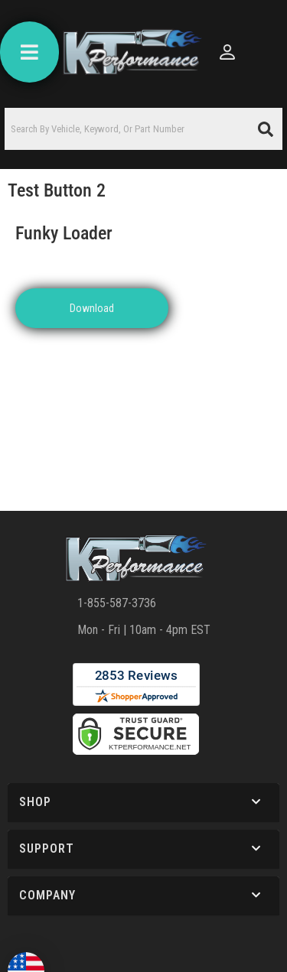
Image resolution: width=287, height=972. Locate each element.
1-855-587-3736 (116, 603)
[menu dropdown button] (29, 52)
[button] (143, 129)
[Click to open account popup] (227, 52)
